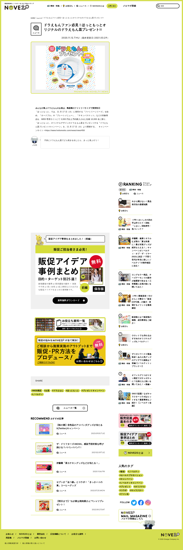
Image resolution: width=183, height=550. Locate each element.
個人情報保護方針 (11, 543)
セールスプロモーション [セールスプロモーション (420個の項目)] (131, 476)
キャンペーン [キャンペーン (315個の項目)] (127, 480)
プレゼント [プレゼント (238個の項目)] (126, 487)
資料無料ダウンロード (69, 300)
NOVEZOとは (97, 6)
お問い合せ (112, 6)
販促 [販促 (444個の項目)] (123, 472)
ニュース (81, 6)
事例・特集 (53, 6)
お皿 (47, 391)
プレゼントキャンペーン (93, 391)
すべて (123, 190)
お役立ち (68, 6)
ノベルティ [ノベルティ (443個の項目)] (134, 472)
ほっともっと (73, 391)
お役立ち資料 (72, 534)
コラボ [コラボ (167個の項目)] (124, 491)
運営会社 (38, 534)
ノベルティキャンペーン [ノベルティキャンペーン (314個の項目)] (131, 483)
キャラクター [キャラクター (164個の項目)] (137, 491)
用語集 (85, 534)
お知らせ (9, 534)
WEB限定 (37, 391)
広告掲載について (54, 534)
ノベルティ (38, 394)
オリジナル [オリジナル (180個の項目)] (140, 487)
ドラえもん (58, 391)
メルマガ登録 (129, 6)
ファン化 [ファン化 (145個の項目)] (125, 495)
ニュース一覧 (70, 408)
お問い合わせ (27, 538)
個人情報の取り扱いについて (33, 543)
